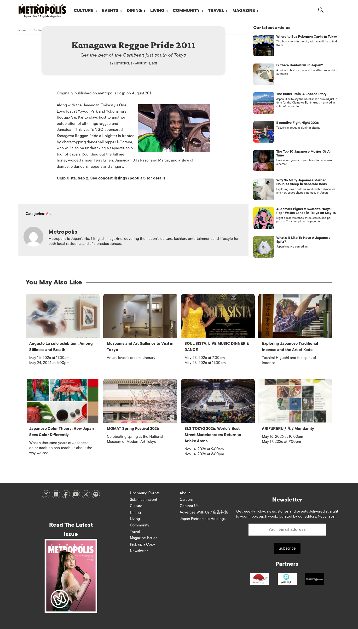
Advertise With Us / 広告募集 (204, 511)
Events (110, 10)
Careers (186, 499)
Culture (83, 10)
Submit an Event (143, 499)
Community (186, 10)
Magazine (243, 10)
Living (157, 10)
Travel (216, 10)
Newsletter (139, 550)
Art (48, 213)
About (185, 492)
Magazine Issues (143, 537)
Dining (134, 10)
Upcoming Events (145, 492)
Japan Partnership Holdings (202, 518)
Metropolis (123, 63)
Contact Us (189, 505)
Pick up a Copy (142, 543)
